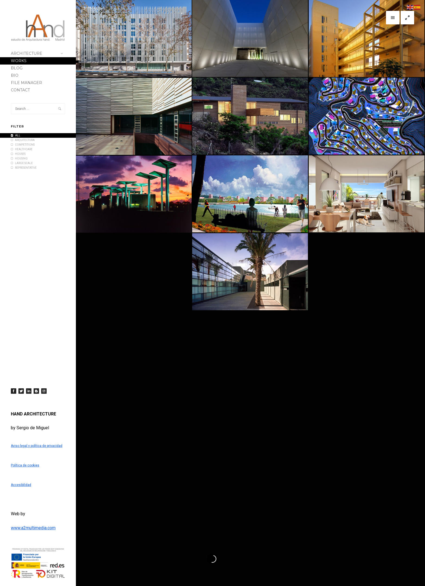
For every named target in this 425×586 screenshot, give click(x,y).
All (15, 135)
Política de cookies (25, 465)
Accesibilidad (21, 485)
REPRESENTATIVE (24, 167)
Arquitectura (23, 140)
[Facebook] (13, 391)
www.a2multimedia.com (33, 527)
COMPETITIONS (23, 144)
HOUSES (18, 153)
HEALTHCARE (22, 149)
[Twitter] (21, 391)
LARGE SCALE (22, 163)
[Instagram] (44, 391)
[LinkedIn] (28, 391)
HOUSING (19, 158)
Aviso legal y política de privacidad (36, 446)
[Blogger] (36, 391)
